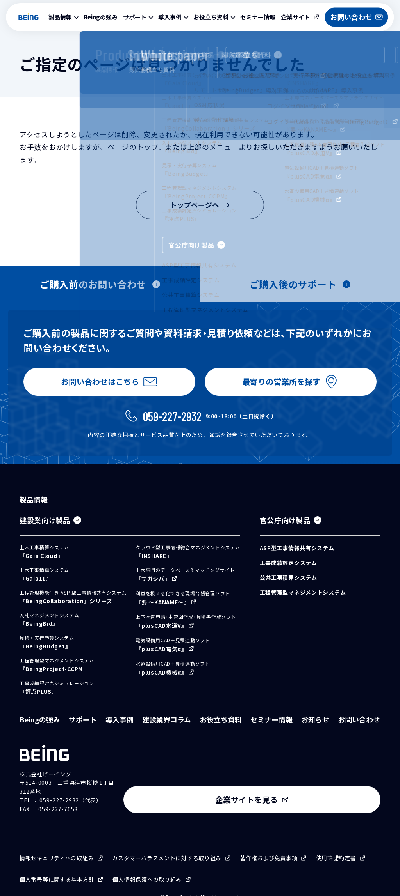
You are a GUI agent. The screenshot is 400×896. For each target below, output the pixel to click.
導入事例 (119, 726)
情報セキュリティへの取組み (57, 846)
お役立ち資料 (221, 726)
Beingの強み (101, 17)
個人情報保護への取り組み (147, 868)
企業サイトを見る (316, 788)
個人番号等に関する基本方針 (57, 868)
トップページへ (200, 205)
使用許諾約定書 (336, 846)
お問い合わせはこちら (98, 384)
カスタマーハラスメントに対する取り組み (166, 846)
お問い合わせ (359, 726)
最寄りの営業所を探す (280, 384)
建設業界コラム (166, 726)
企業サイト (295, 17)
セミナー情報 (257, 17)
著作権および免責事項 (268, 846)
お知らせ (315, 726)
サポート (83, 726)
